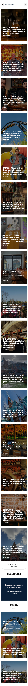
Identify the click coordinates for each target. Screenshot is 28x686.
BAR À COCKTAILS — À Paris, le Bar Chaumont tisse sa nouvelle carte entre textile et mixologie (13, 275)
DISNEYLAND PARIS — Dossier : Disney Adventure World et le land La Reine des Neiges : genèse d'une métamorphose (13, 379)
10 (15, 564)
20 (17, 564)
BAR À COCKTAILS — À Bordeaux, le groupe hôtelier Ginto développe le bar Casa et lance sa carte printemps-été (13, 343)
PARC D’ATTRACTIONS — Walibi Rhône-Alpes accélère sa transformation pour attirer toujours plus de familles (13, 135)
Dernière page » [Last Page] (14, 567)
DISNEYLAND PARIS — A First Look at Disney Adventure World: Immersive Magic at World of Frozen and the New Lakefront (13, 551)
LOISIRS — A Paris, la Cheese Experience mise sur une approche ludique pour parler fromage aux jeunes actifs (13, 171)
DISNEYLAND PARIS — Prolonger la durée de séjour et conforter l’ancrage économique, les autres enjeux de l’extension (13, 308)
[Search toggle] (25, 4)
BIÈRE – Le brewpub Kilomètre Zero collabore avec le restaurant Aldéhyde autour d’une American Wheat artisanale (14, 31)
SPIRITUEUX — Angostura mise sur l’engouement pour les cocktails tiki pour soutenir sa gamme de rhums (13, 205)
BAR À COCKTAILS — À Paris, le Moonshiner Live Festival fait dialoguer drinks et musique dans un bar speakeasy (13, 447)
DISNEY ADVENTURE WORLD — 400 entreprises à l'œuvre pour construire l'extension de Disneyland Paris (13, 413)
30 (19, 564)
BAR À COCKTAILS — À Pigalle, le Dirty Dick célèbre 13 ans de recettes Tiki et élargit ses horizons (14, 482)
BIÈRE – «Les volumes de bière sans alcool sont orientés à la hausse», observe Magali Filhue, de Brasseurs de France (14, 239)
